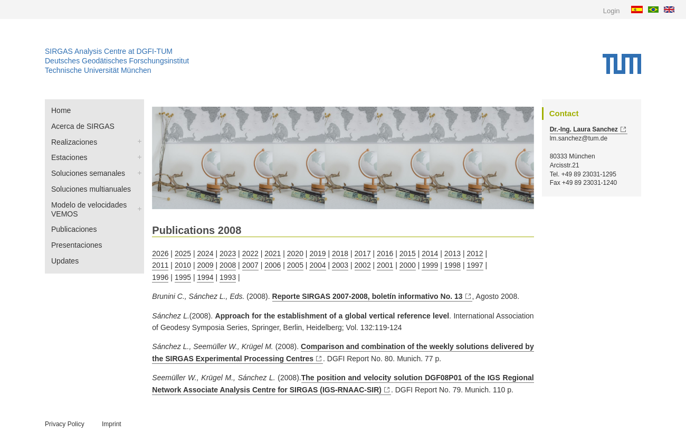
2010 (183, 265)
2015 (407, 253)
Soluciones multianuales (91, 189)
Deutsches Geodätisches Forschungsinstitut (117, 60)
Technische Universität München (98, 70)
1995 (183, 277)
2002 (363, 265)
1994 (205, 277)
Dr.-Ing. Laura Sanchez (584, 129)
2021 (272, 253)
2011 (160, 265)
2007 (250, 265)
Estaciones (69, 157)
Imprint (111, 424)
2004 (317, 265)
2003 (340, 265)
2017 (363, 253)
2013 (452, 253)
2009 (205, 265)
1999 (430, 265)
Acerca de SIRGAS (83, 126)
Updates (65, 261)
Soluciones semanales (88, 173)
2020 (295, 253)
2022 (250, 253)
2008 (228, 265)
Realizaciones (74, 142)
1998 (452, 265)
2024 (205, 253)
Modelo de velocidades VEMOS (89, 209)
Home (61, 110)
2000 (407, 265)
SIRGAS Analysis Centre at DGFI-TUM (109, 51)
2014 (430, 253)
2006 (272, 265)
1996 (160, 277)
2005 (295, 265)
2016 (385, 253)
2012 (474, 253)
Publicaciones (74, 229)
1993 (228, 277)
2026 (160, 253)
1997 (474, 265)
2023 (228, 253)
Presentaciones (76, 245)
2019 (317, 253)
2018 (340, 253)
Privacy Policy (64, 424)
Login (611, 11)
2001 (385, 265)
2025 (183, 253)
